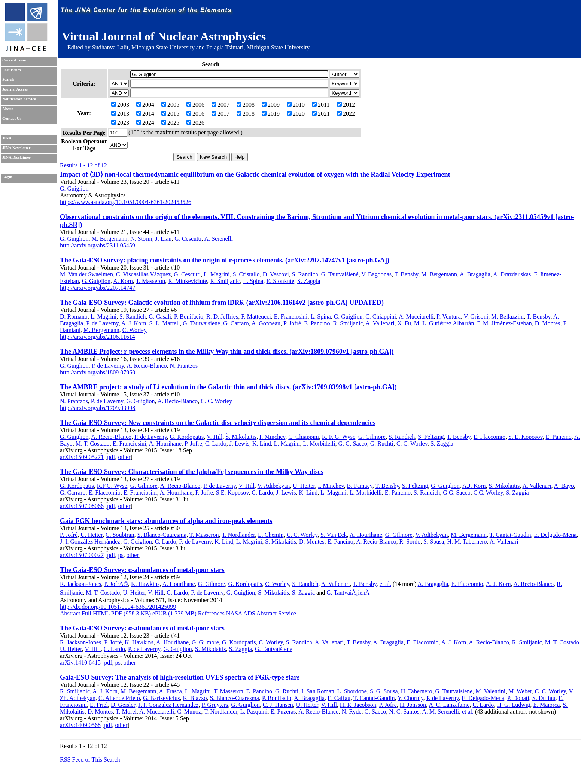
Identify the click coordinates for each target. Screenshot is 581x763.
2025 (170, 122)
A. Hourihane (165, 443)
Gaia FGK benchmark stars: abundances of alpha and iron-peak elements (166, 521)
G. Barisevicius (161, 698)
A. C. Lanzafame (449, 705)
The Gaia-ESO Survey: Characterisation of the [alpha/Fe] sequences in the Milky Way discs (191, 471)
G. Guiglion (74, 188)
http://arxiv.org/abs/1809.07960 (97, 372)
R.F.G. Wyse (112, 486)
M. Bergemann (109, 238)
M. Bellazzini (507, 316)
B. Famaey (359, 486)
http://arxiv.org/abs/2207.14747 (97, 288)
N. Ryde (352, 711)
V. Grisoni (476, 316)
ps (121, 555)
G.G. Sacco (456, 492)
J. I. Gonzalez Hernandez (168, 705)
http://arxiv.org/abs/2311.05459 (97, 245)
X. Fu (404, 323)
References (211, 613)
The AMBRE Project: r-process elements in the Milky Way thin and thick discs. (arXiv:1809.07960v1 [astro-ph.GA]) (226, 351)
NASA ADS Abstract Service (261, 613)
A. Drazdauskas (512, 274)
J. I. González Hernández (90, 541)
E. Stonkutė (280, 281)
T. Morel (126, 711)
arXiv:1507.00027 (82, 555)
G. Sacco (375, 711)
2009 (271, 104)
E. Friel (99, 705)
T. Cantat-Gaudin (510, 535)
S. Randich (305, 274)
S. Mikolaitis (504, 486)
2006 (195, 104)
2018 (246, 113)
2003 (120, 104)
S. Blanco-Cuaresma (161, 535)
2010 (296, 104)
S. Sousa (433, 541)
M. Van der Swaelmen (86, 274)
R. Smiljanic (225, 281)
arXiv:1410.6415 (80, 662)
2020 (296, 113)
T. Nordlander (238, 535)
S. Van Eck (333, 535)
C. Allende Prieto (119, 698)
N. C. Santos (404, 711)
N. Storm (141, 238)
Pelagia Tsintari (224, 47)
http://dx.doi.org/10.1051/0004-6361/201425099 (118, 607)
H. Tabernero (416, 691)
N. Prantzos (184, 365)
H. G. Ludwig (513, 705)
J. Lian (163, 238)
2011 (320, 104)
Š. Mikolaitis (240, 437)
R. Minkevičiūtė (187, 281)
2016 (195, 113)
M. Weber (520, 691)
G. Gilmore (372, 437)
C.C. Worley (488, 492)
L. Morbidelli (319, 443)
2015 (170, 113)
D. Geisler (123, 705)
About (7, 109)
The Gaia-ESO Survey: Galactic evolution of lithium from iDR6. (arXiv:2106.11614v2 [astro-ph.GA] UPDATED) (222, 302)
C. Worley (134, 330)
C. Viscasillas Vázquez (143, 274)
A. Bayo (564, 486)
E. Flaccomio (489, 437)
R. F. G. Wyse (338, 437)
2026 (195, 122)
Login (7, 177)
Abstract (70, 613)
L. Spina (253, 281)
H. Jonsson (413, 705)
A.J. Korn (474, 486)
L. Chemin (270, 535)
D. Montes (547, 323)
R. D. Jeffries (222, 316)
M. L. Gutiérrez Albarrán (444, 323)
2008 (246, 104)
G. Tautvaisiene (201, 323)
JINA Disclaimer (16, 157)
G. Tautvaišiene (273, 649)
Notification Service (19, 99)
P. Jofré (292, 323)
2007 (220, 104)
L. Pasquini (254, 711)
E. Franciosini (291, 316)
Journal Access (15, 89)
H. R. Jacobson (358, 705)
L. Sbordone (352, 691)
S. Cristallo (246, 274)
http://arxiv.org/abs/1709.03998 (97, 408)
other (124, 457)
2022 (346, 113)
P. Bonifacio (188, 316)
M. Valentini (490, 691)
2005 (170, 104)
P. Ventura (448, 316)
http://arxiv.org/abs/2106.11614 (97, 337)
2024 (145, 122)
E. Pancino (317, 323)
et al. (385, 584)
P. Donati (518, 698)
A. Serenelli (218, 238)
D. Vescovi (276, 274)
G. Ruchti (381, 443)
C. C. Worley (216, 401)
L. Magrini (216, 274)
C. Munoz (189, 711)
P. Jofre (204, 492)
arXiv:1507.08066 (82, 506)
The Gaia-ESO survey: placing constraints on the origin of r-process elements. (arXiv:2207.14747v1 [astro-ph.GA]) (224, 260)
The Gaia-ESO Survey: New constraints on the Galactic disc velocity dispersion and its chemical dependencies (217, 422)
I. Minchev (272, 437)
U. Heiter (304, 486)
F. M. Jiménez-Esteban (504, 323)
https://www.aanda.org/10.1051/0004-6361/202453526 (125, 202)
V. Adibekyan (274, 486)
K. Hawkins (145, 584)
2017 (220, 113)
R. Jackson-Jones (80, 584)
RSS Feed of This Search (90, 759)
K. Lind (261, 443)
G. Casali (160, 316)
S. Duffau (544, 698)
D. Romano (74, 316)
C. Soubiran (120, 535)
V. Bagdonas (376, 274)
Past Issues (11, 70)
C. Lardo (215, 443)
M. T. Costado (93, 443)
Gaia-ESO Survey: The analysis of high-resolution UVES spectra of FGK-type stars (179, 677)
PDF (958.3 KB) (131, 613)
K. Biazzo (195, 698)
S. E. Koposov (525, 437)
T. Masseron (150, 281)
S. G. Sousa (384, 691)
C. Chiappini (380, 316)
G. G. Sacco (352, 443)
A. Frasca (170, 691)
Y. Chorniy (410, 698)
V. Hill (214, 437)
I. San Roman (317, 691)
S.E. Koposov (232, 492)
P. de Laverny (102, 323)
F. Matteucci (256, 316)
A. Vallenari (380, 323)
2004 (145, 104)
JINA (7, 138)
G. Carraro (236, 323)
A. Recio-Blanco (147, 365)
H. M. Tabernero (467, 541)
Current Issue (14, 60)
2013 (120, 113)
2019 (271, 113)
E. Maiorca (546, 705)
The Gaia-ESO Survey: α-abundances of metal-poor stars (142, 570)
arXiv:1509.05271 (82, 457)
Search (8, 79)
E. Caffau (339, 698)
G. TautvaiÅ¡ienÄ (350, 592)
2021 (321, 113)
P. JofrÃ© (116, 584)
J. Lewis (239, 443)
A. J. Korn (133, 323)
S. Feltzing (431, 437)
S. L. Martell (164, 323)
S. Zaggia (308, 281)
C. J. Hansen (278, 705)
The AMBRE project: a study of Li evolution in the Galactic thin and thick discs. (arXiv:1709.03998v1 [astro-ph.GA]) (228, 387)
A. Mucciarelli (416, 316)
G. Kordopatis (187, 437)
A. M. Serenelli (440, 711)
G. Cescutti (187, 238)
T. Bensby (407, 274)
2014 (145, 113)
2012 (346, 104)
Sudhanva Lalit (110, 47)
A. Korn (123, 281)
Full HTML (96, 613)
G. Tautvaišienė (340, 274)
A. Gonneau (266, 323)
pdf (111, 457)
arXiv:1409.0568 (80, 725)
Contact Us (11, 118)
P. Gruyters (214, 705)
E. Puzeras (283, 711)
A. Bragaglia (475, 274)
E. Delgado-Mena (555, 535)
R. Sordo (409, 541)
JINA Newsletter (16, 148)
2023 (120, 122)
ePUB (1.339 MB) (174, 613)
